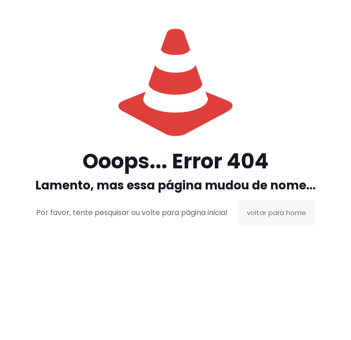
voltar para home (276, 212)
